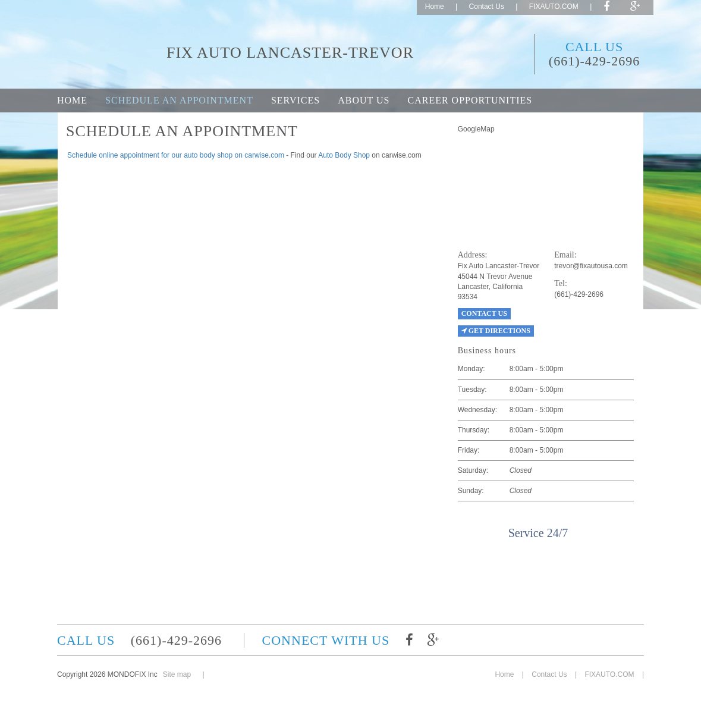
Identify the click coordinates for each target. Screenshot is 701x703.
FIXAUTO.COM (554, 6)
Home (434, 6)
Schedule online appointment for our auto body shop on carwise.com (175, 155)
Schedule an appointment (179, 100)
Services (295, 100)
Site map (177, 674)
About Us (363, 100)
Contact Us (486, 6)
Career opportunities (469, 100)
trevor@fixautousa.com (591, 266)
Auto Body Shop (344, 155)
